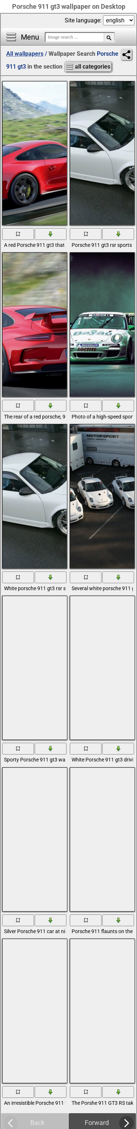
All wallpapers (24, 53)
